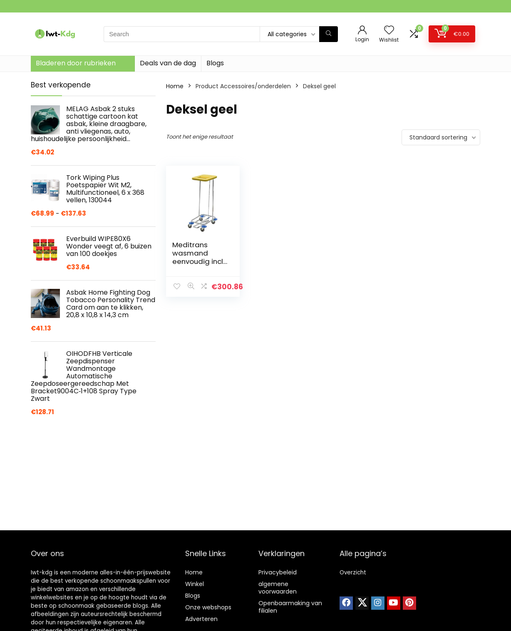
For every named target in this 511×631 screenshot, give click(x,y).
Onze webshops (208, 607)
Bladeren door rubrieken (76, 63)
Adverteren (201, 619)
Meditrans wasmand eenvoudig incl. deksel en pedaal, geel (198, 261)
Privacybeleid (277, 572)
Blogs (215, 63)
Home (175, 86)
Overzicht (353, 572)
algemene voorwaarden (277, 588)
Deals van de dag (168, 63)
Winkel (194, 584)
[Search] (328, 34)
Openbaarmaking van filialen (290, 607)
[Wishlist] (389, 30)
